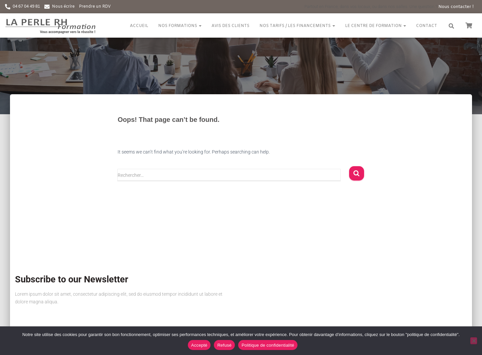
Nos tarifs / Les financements (297, 26)
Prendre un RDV (95, 6)
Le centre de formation (375, 26)
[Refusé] (473, 340)
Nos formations (180, 26)
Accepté (199, 345)
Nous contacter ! (456, 7)
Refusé (224, 345)
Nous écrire (63, 6)
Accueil (139, 26)
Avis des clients (230, 26)
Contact (426, 26)
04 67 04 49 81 (26, 6)
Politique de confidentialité (267, 345)
